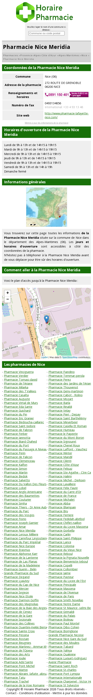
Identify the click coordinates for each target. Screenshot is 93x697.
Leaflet (44, 357)
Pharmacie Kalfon (15, 465)
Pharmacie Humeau (61, 430)
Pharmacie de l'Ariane (18, 383)
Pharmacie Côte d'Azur (63, 465)
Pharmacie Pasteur (61, 577)
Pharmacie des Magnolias (21, 604)
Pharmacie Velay (59, 410)
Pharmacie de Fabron (18, 430)
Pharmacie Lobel (15, 488)
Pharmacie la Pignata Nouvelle (68, 558)
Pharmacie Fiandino (61, 372)
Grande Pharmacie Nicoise (66, 635)
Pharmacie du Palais (61, 616)
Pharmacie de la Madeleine (22, 565)
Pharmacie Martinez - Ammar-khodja (28, 647)
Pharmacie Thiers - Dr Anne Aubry (26, 507)
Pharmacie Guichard (17, 410)
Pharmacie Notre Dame (64, 604)
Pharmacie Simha (15, 503)
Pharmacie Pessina (16, 635)
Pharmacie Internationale (65, 677)
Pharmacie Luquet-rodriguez (67, 658)
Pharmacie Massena (61, 588)
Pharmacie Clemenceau (19, 461)
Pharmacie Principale (62, 585)
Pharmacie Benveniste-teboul (68, 561)
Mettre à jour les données (70, 693)
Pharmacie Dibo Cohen (63, 627)
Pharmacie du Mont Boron (66, 438)
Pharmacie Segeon (16, 592)
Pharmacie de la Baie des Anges (25, 608)
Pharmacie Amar (15, 527)
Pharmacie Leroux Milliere (21, 534)
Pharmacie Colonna (61, 546)
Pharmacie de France (62, 496)
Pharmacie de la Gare (18, 616)
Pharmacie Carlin (59, 534)
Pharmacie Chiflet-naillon (64, 523)
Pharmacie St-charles (62, 670)
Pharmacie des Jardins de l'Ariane (70, 383)
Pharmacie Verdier (16, 376)
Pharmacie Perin (14, 453)
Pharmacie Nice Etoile (18, 596)
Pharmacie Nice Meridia (19, 530)
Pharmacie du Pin (15, 414)
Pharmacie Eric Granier (19, 418)
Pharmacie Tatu (14, 677)
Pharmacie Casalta (16, 395)
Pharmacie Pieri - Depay (64, 414)
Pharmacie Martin (15, 472)
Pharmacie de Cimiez (18, 612)
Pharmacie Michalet (61, 499)
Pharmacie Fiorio (15, 519)
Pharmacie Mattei (16, 670)
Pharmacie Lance (59, 542)
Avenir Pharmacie (59, 662)
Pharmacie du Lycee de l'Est (67, 581)
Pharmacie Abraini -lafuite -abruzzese (29, 674)
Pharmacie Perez (59, 379)
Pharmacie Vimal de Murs (21, 403)
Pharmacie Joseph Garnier (21, 523)
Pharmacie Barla (59, 403)
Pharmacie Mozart (60, 399)
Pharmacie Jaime (59, 573)
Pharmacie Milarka (16, 387)
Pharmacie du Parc (16, 511)
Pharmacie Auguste (17, 399)
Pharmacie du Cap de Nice (21, 585)
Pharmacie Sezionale (17, 619)
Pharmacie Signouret (62, 441)
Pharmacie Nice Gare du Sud (67, 639)
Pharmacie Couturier (17, 499)
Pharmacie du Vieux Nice (65, 550)
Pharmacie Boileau (60, 619)
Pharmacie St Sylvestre (63, 685)
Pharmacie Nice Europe (19, 546)
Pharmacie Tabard (60, 647)
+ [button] (7, 293)
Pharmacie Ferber (15, 434)
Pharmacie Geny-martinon (65, 391)
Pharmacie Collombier (63, 569)
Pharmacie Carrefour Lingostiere (25, 538)
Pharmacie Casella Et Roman (67, 426)
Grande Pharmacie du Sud (21, 573)
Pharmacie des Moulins (63, 643)
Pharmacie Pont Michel (19, 666)
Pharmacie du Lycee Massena (68, 527)
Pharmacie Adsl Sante (18, 662)
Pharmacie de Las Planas (20, 561)
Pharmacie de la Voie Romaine (24, 685)
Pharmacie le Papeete (63, 434)
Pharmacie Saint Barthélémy (67, 418)
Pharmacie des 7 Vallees (20, 391)
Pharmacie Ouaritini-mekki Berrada (27, 627)
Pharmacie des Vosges (19, 515)
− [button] (7, 300)
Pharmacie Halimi (60, 476)
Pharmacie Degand (17, 577)
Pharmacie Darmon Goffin (21, 600)
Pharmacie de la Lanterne (21, 558)
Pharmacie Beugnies (17, 643)
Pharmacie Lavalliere (62, 484)
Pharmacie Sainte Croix (19, 631)
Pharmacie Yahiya (60, 650)
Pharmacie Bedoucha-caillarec (24, 422)
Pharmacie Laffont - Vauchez (67, 449)
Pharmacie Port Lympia (64, 674)
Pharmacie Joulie (15, 658)
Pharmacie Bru (58, 511)
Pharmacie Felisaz (60, 469)
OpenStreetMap (70, 357)
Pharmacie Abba (59, 503)
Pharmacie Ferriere (60, 515)
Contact (11, 693)
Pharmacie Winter (60, 453)
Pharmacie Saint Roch (63, 666)
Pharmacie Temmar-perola (66, 376)
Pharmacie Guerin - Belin (20, 569)
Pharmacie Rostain (16, 639)
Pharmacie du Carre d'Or (64, 492)
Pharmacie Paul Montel (63, 623)
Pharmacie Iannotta (17, 438)
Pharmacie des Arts (17, 654)
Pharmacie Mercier (16, 588)
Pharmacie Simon (15, 469)
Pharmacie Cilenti (59, 461)
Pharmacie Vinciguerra (19, 372)
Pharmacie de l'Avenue (63, 592)
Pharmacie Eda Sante (18, 407)
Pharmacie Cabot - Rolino (65, 395)
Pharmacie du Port (16, 445)
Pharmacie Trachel (16, 681)
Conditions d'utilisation (34, 693)
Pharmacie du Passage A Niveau (25, 449)
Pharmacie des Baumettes (21, 496)
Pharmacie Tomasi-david (20, 379)
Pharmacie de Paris (61, 596)
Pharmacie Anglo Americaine (23, 492)
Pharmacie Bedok (15, 476)
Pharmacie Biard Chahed (20, 441)
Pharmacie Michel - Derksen (66, 480)
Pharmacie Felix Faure (63, 488)
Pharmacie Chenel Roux (64, 445)
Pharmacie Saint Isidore (19, 426)
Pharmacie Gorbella (61, 530)
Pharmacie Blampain (62, 507)
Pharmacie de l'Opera (18, 650)
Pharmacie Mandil (60, 457)
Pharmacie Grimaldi (61, 612)
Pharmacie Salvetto (17, 480)
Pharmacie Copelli (60, 565)
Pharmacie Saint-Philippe (65, 538)
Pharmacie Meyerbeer (63, 422)
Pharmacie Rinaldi (60, 407)
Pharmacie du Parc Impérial (22, 542)
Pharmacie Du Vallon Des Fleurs (25, 484)
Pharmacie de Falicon (18, 457)
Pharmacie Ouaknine (62, 654)
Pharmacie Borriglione (63, 631)
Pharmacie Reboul (60, 554)
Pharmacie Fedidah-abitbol (66, 519)
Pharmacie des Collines (19, 623)
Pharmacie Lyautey (16, 581)
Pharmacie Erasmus (17, 550)
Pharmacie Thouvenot (63, 387)
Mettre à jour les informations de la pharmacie (46, 122)
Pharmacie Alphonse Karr (20, 554)
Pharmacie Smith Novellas (65, 600)
